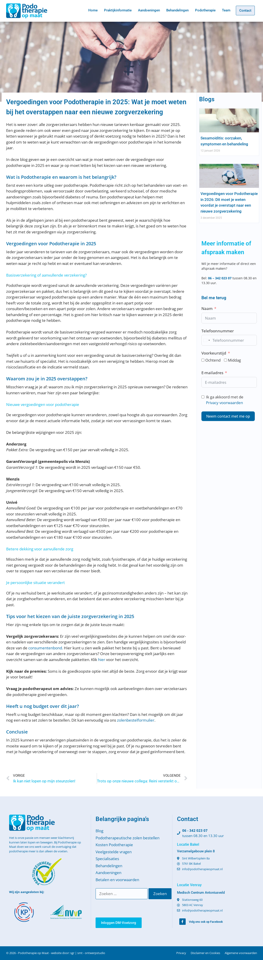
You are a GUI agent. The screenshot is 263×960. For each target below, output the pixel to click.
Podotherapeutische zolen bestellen (127, 837)
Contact (245, 10)
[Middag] (225, 360)
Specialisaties (107, 858)
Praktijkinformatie (118, 10)
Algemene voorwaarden (241, 953)
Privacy (181, 953)
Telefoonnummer (217, 330)
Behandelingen (177, 10)
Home (93, 10)
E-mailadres (212, 372)
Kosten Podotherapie (114, 844)
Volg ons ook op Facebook (206, 921)
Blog (99, 830)
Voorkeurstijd (213, 353)
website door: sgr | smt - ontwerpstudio (78, 953)
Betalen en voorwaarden (117, 879)
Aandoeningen (149, 10)
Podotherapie (205, 10)
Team (226, 10)
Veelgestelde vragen (114, 851)
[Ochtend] (202, 360)
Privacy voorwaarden (224, 402)
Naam (207, 308)
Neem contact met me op (228, 416)
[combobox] (206, 340)
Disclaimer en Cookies (205, 953)
